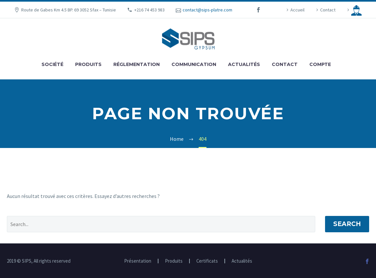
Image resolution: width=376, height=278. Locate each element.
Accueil (297, 10)
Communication (194, 64)
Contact (327, 10)
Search (347, 224)
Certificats (207, 261)
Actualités (244, 64)
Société (52, 64)
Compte (320, 64)
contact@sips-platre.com (207, 10)
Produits (88, 64)
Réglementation (136, 64)
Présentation (137, 261)
